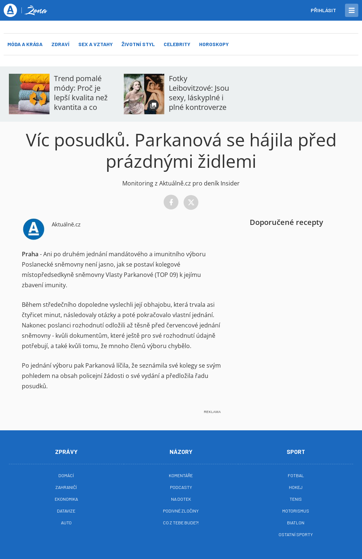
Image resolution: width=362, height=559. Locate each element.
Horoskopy (214, 44)
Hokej (296, 487)
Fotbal (296, 475)
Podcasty (181, 487)
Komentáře (181, 475)
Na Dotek (181, 498)
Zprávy (66, 451)
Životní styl (138, 44)
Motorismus (295, 510)
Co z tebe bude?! (181, 522)
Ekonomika (66, 498)
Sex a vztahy (95, 44)
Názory (181, 451)
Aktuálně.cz (66, 224)
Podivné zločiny (181, 510)
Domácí (66, 475)
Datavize (66, 510)
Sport (296, 451)
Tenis (296, 498)
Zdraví (60, 44)
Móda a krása (24, 44)
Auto (66, 522)
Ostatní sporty (296, 534)
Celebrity (177, 44)
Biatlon (295, 522)
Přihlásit (323, 10)
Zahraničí (66, 487)
